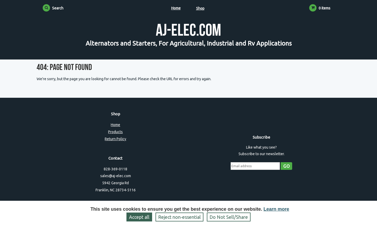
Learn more (276, 209)
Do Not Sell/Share (228, 217)
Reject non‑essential (179, 217)
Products (115, 132)
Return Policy (115, 139)
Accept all (139, 217)
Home (176, 8)
